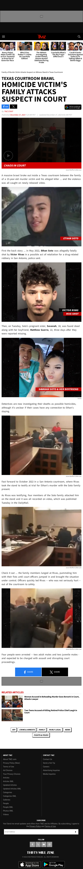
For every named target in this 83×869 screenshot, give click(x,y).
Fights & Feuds (41, 735)
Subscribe (75, 831)
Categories (7, 792)
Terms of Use (8, 767)
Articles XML (8, 781)
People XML (8, 807)
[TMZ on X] (38, 844)
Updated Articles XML (12, 789)
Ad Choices (7, 770)
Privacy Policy (35, 826)
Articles (6, 778)
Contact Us (47, 759)
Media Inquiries (49, 774)
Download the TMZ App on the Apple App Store (29, 864)
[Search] (79, 36)
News (67, 729)
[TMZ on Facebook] (32, 844)
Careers (46, 767)
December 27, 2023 (18, 115)
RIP (13, 729)
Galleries (6, 800)
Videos (6, 814)
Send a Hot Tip (49, 763)
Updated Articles (10, 785)
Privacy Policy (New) (11, 763)
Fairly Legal (55, 729)
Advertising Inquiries (51, 770)
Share (28, 672)
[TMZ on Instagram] (49, 844)
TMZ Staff (8, 111)
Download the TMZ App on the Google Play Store (53, 864)
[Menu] (3, 36)
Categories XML (9, 796)
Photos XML (8, 811)
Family (42, 729)
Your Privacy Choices (11, 774)
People (6, 803)
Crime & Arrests (27, 729)
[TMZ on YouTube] (43, 844)
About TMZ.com (9, 759)
